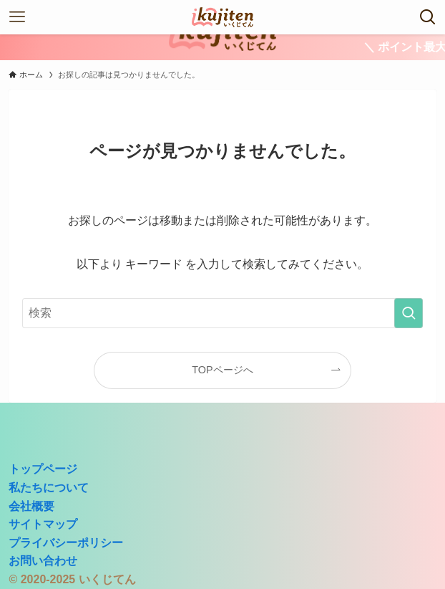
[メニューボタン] (17, 17)
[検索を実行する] (408, 313)
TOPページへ (222, 369)
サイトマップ (43, 524)
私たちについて (49, 488)
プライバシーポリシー (66, 543)
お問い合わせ (43, 561)
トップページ (43, 469)
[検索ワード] (222, 313)
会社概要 (31, 506)
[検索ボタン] (428, 17)
